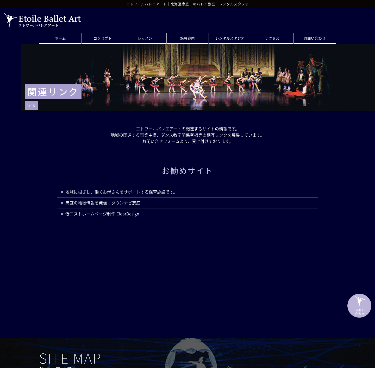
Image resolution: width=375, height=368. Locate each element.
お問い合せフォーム (161, 141)
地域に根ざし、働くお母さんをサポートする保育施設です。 (121, 192)
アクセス (272, 38)
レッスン (145, 38)
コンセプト (102, 38)
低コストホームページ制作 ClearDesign (102, 213)
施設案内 (187, 38)
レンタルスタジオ (230, 38)
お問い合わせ (315, 38)
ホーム (60, 38)
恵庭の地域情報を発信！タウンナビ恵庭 (102, 203)
